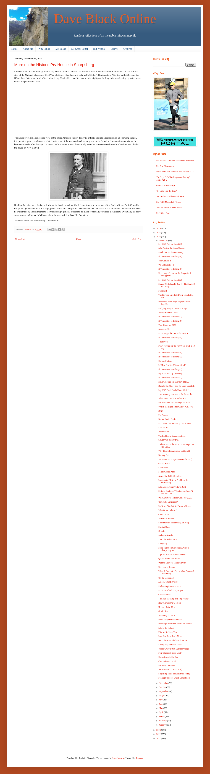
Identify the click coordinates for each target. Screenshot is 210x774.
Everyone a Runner (166, 567)
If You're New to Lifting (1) (170, 377)
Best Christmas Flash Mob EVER (172, 640)
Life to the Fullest (166, 628)
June (161, 704)
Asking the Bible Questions (170, 476)
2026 (158, 228)
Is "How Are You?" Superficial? (172, 365)
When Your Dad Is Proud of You (172, 398)
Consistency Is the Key (168, 657)
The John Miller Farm (167, 539)
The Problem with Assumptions (171, 436)
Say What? (163, 467)
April (161, 712)
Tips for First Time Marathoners (172, 554)
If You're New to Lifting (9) (170, 256)
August (162, 695)
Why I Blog (44, 49)
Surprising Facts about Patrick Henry (174, 673)
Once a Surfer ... (165, 463)
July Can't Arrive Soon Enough (171, 248)
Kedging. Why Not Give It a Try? (172, 308)
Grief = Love (164, 611)
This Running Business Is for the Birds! (175, 394)
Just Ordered (163, 431)
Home (14, 49)
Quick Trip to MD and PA (169, 558)
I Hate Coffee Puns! (166, 472)
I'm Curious (163, 415)
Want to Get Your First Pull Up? (172, 563)
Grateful (162, 531)
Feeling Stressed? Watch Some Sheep (174, 678)
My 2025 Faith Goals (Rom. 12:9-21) (174, 390)
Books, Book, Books (167, 419)
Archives (127, 49)
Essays (114, 49)
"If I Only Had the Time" (166, 191)
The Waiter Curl (162, 213)
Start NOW (163, 427)
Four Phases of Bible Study (170, 653)
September (164, 691)
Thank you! (163, 342)
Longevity (162, 543)
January (162, 725)
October (162, 687)
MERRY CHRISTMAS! (168, 440)
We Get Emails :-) (166, 265)
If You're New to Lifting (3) (170, 356)
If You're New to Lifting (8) (170, 269)
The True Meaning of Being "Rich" (173, 599)
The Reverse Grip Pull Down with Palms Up (175, 160)
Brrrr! (160, 411)
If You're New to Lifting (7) (170, 316)
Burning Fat (163, 455)
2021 (158, 738)
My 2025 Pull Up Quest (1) (170, 373)
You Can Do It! (165, 260)
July (161, 699)
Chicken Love (164, 594)
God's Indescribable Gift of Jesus (170, 196)
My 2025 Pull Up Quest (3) (170, 244)
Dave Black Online (105, 18)
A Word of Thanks (166, 518)
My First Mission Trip (165, 185)
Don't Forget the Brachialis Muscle (173, 333)
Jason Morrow (118, 758)
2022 (158, 734)
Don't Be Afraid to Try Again (170, 590)
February (163, 720)
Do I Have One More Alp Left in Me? (174, 423)
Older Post (136, 239)
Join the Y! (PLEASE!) (168, 582)
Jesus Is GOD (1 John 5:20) (170, 669)
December (163, 240)
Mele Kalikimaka (165, 535)
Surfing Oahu (164, 527)
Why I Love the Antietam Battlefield (174, 451)
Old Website (99, 49)
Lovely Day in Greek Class (170, 644)
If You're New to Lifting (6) (170, 321)
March (162, 716)
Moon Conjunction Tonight (170, 619)
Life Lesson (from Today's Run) (172, 487)
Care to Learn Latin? (167, 661)
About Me (28, 49)
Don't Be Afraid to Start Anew (169, 207)
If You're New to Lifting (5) (170, 337)
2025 (158, 232)
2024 (158, 236)
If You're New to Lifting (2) (170, 369)
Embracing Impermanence (169, 586)
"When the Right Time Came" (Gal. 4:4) (175, 407)
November (164, 683)
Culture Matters (165, 361)
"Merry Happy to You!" (168, 312)
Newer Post (20, 239)
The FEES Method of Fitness (168, 202)
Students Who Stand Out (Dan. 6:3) (173, 522)
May (161, 708)
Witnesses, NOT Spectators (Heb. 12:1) (175, 459)
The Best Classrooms (165, 166)
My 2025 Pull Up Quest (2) (170, 280)
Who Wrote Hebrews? (167, 510)
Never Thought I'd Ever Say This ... (173, 382)
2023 (158, 730)
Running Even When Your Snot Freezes (175, 623)
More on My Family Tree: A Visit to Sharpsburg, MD (173, 549)
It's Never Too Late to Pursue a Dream (174, 506)
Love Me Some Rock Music (170, 636)
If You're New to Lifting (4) (170, 352)
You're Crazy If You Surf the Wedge (173, 649)
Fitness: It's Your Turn (167, 632)
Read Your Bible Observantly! (171, 252)
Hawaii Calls (163, 329)
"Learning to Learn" (166, 615)
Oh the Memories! (166, 578)
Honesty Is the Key (166, 607)
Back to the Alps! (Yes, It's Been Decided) (176, 386)
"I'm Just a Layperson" (168, 502)
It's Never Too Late (166, 665)
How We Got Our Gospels (169, 603)
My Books (61, 49)
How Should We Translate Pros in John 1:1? (174, 171)
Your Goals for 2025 (167, 325)
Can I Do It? (163, 514)
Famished (162, 291)
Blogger (139, 758)
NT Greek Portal (79, 49)
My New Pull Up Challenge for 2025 (174, 402)
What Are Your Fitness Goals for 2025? (175, 498)
